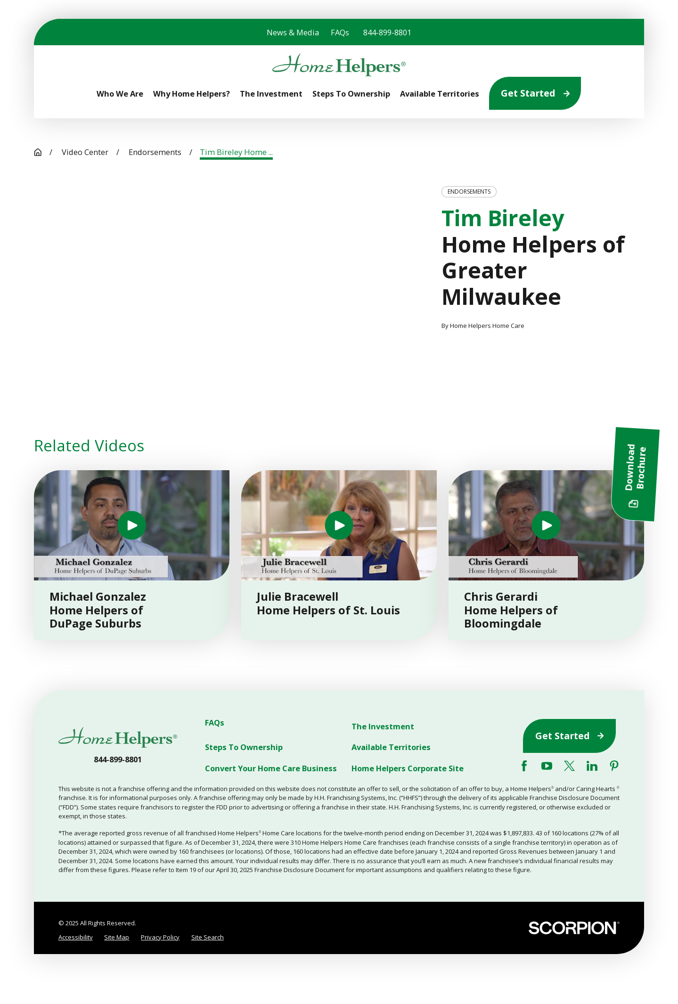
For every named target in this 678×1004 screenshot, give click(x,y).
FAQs (340, 32)
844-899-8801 (387, 32)
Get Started (535, 93)
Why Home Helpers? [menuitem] (191, 93)
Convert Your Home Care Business (271, 768)
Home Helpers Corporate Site (407, 768)
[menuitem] (75, 937)
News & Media (293, 32)
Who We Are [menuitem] (120, 93)
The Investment (382, 726)
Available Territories (391, 747)
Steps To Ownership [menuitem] (351, 93)
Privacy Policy (160, 937)
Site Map (116, 937)
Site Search (207, 937)
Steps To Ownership (244, 747)
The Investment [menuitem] (271, 93)
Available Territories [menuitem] (439, 93)
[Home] (339, 64)
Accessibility (75, 937)
